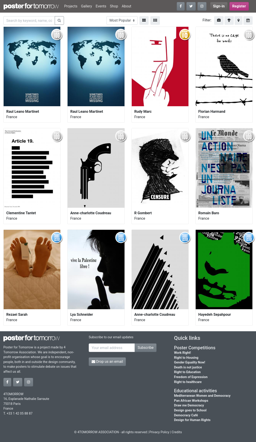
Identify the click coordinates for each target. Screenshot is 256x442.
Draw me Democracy (189, 405)
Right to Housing (186, 358)
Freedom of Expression (191, 377)
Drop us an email (107, 361)
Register (239, 6)
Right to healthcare (188, 382)
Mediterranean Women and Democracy (202, 396)
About (126, 6)
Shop (114, 6)
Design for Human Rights (192, 420)
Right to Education (187, 372)
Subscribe (146, 347)
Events (101, 6)
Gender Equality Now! (189, 362)
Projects (70, 6)
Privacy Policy (159, 432)
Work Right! (182, 353)
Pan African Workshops (191, 401)
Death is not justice (188, 367)
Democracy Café (186, 415)
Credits (177, 432)
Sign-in (219, 6)
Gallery (86, 6)
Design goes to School (190, 410)
